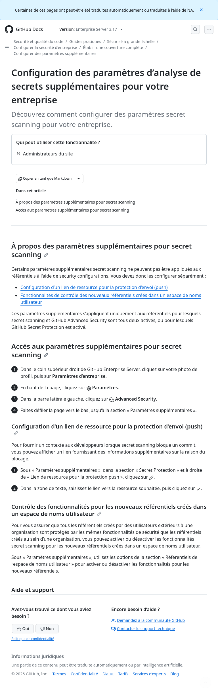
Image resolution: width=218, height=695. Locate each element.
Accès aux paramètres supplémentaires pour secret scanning (96, 350)
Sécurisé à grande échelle (130, 41)
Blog (174, 673)
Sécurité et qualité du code (38, 41)
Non (47, 628)
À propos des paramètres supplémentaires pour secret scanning (101, 250)
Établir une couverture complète (113, 47)
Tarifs (123, 673)
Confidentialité (84, 673)
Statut (108, 673)
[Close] (201, 9)
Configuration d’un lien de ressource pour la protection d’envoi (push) (94, 287)
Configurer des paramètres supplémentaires (55, 53)
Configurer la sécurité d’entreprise (45, 47)
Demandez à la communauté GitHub (148, 620)
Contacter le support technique (143, 628)
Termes (59, 673)
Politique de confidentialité (32, 638)
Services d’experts (149, 673)
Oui (23, 628)
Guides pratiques (85, 41)
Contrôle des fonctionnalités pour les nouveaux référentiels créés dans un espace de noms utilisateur (108, 510)
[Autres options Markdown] (78, 178)
